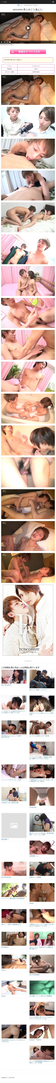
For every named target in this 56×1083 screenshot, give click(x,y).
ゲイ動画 (4, 2)
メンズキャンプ (28, 661)
